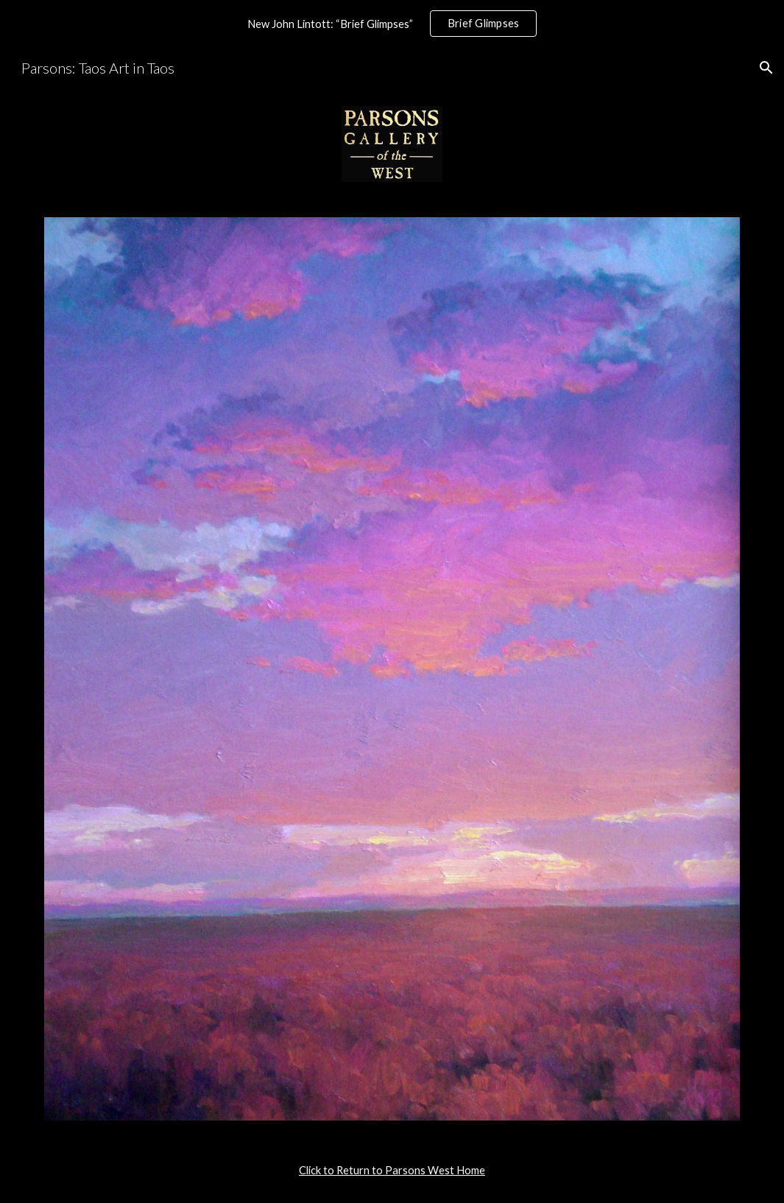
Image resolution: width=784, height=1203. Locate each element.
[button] (766, 67)
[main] (392, 1170)
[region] (392, 23)
